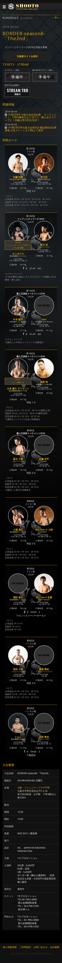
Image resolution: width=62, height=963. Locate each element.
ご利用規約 (25, 947)
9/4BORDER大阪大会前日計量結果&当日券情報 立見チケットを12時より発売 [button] (31, 129)
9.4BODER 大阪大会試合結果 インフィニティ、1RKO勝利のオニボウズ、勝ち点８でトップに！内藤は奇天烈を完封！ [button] (30, 117)
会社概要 (54, 947)
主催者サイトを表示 (27, 56)
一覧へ (56, 17)
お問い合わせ (40, 947)
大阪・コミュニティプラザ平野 (33, 787)
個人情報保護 (10, 947)
